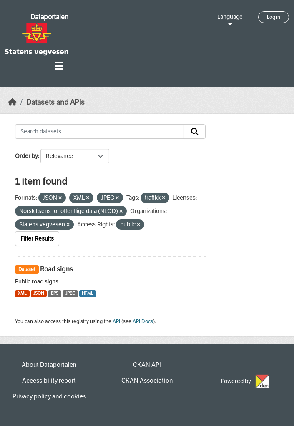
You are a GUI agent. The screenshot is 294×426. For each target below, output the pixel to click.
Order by (26, 156)
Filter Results (37, 238)
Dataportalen (49, 17)
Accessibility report (49, 380)
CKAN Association (147, 380)
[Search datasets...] (99, 131)
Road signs (56, 269)
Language (230, 16)
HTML (87, 293)
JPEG (70, 293)
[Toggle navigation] (59, 66)
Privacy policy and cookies (49, 396)
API (116, 321)
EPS (54, 293)
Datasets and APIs (55, 102)
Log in (273, 17)
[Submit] (195, 131)
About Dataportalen (49, 364)
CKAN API (147, 364)
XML (22, 293)
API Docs (143, 321)
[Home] (12, 102)
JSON (38, 293)
